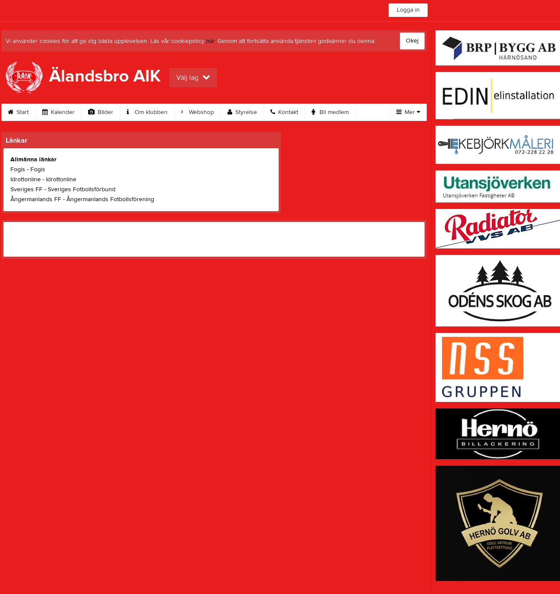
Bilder (100, 112)
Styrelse (242, 112)
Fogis (17, 169)
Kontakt (284, 112)
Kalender (58, 112)
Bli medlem (330, 112)
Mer (408, 112)
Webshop (197, 112)
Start (18, 112)
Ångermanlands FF (35, 199)
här (210, 41)
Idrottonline (25, 179)
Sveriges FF (26, 189)
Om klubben (147, 112)
